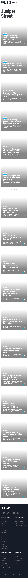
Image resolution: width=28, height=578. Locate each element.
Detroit (3, 537)
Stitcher (4, 563)
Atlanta (3, 525)
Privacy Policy (19, 563)
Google (3, 560)
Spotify (3, 558)
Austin (3, 528)
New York (4, 544)
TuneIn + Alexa (5, 567)
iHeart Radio (5, 565)
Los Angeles (5, 539)
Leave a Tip (18, 556)
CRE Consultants (20, 523)
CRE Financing (19, 521)
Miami (3, 542)
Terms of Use (19, 560)
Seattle (3, 523)
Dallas (3, 532)
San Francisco (5, 548)
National (4, 521)
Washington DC (5, 535)
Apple (3, 556)
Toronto (4, 546)
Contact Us (18, 558)
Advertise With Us (20, 525)
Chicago (3, 530)
